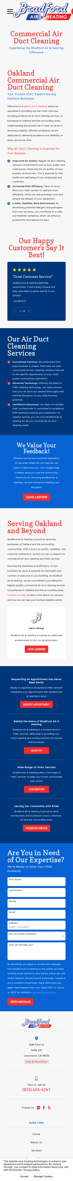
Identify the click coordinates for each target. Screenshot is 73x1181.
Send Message (20, 1002)
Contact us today (16, 595)
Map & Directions (36, 1061)
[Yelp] (49, 1108)
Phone (12, 901)
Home (36, 1134)
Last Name (15, 890)
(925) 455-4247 (36, 1089)
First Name (15, 879)
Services (36, 1150)
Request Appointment (36, 704)
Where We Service (36, 828)
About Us (36, 750)
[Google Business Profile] (38, 1108)
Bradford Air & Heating (34, 106)
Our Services (36, 789)
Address (13, 923)
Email (12, 912)
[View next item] (28, 311)
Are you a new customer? (23, 934)
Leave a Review (36, 497)
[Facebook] (44, 1108)
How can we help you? (21, 945)
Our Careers (36, 649)
